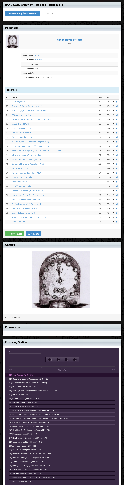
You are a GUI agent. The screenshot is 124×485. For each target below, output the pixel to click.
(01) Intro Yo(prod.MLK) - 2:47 (21, 375)
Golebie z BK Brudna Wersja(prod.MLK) (28, 164)
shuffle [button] (64, 369)
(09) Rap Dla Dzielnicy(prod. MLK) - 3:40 (25, 402)
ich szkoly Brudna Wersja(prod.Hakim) (28, 155)
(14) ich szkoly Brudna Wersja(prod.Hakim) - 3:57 (29, 422)
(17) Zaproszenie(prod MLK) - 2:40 (23, 434)
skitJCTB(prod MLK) (20, 124)
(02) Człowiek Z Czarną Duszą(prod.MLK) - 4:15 (28, 379)
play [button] (58, 359)
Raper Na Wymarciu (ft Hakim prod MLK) (29, 191)
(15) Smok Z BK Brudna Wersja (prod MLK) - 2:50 (29, 426)
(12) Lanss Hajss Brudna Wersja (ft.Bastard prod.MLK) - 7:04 (34, 414)
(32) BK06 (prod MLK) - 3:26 (20, 481)
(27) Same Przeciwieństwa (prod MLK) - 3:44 (27, 462)
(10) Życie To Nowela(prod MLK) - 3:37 (25, 406)
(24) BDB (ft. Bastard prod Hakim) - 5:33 (25, 450)
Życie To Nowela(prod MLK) (23, 137)
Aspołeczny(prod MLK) (21, 182)
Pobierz (14, 233)
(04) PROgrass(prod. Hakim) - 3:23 (23, 387)
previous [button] (50, 359)
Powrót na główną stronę (22, 13)
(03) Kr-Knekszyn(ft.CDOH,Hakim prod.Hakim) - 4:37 (30, 383)
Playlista (33, 233)
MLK (37, 55)
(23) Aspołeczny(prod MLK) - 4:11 (22, 446)
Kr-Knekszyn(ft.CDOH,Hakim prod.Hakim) (29, 111)
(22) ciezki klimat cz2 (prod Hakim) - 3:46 (25, 442)
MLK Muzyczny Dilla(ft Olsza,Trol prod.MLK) (30, 142)
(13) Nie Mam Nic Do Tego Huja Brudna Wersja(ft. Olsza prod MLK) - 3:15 (39, 418)
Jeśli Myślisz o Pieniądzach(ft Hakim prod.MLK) (32, 119)
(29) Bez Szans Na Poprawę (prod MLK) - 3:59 (28, 469)
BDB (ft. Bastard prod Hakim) (24, 186)
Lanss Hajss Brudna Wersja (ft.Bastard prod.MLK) (32, 146)
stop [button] (66, 359)
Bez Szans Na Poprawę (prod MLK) (26, 208)
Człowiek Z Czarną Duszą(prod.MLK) (27, 106)
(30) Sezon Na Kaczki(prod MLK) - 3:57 (25, 473)
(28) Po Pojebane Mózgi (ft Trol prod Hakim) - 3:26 (29, 466)
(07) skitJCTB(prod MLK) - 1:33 (21, 395)
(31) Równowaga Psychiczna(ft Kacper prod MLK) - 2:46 (32, 477)
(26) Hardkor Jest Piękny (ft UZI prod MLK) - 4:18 (29, 458)
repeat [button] (60, 369)
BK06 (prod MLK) (19, 222)
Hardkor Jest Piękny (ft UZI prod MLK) (28, 195)
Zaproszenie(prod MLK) (21, 168)
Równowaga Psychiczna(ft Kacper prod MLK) (30, 217)
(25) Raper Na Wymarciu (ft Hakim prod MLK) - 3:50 (30, 454)
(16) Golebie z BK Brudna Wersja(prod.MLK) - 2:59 (29, 430)
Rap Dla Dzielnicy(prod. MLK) (24, 133)
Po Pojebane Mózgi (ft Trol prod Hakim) (29, 204)
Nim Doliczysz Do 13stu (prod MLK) (26, 173)
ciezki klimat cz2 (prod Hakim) (25, 177)
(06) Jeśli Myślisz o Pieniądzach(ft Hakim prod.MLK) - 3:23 (33, 391)
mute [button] (10, 352)
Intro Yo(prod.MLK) (20, 102)
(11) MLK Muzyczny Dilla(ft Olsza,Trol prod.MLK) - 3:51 (31, 410)
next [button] (74, 359)
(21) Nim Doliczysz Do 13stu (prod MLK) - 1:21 (28, 438)
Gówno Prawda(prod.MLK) (23, 128)
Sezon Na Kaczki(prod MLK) (23, 213)
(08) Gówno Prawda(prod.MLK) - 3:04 (24, 399)
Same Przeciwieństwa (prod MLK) (26, 200)
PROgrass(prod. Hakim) (21, 115)
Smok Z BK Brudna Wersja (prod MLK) (27, 160)
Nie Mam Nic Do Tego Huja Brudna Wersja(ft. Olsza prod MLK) (38, 151)
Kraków (38, 60)
